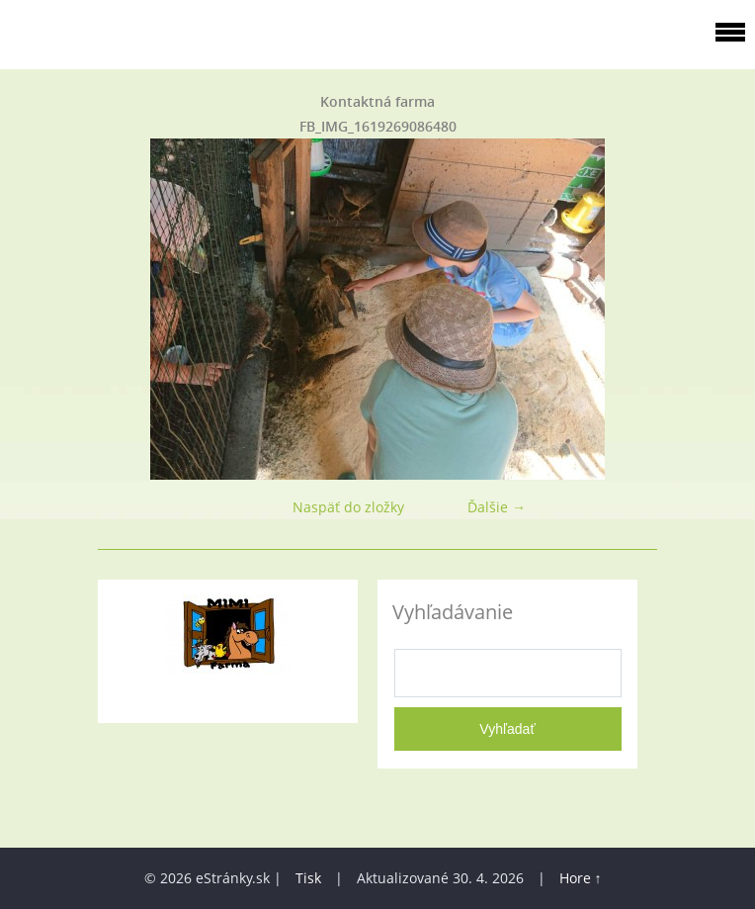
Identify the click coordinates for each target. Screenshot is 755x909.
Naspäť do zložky (348, 507)
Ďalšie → (496, 507)
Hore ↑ (580, 877)
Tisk (308, 877)
